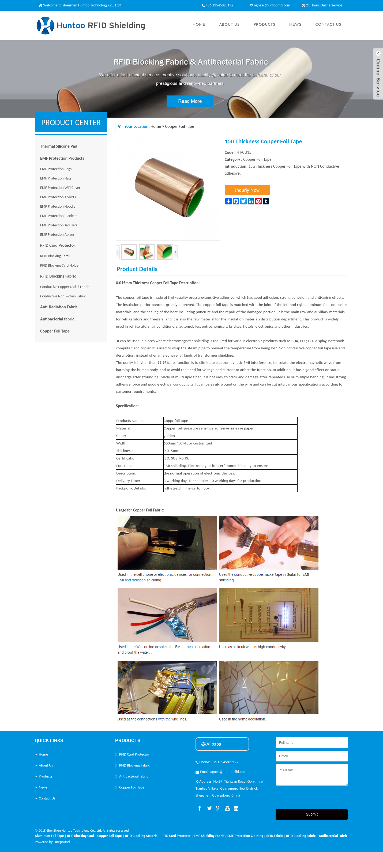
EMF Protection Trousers (58, 225)
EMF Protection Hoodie (58, 206)
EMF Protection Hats (55, 178)
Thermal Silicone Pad (58, 146)
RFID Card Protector (57, 245)
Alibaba (211, 744)
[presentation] (316, 798)
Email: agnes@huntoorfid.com (221, 771)
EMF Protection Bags (56, 169)
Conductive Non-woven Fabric (63, 296)
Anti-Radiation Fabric (58, 306)
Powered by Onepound (52, 842)
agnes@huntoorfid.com (272, 5)
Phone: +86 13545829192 (217, 762)
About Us (229, 25)
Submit (312, 814)
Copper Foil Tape (55, 331)
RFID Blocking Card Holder (60, 265)
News (295, 25)
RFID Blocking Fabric (58, 276)
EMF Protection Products (62, 158)
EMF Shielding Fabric (209, 836)
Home (199, 25)
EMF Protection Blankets (58, 216)
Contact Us (328, 25)
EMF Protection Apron (57, 234)
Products (264, 25)
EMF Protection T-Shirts (58, 197)
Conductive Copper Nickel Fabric (64, 287)
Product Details (137, 269)
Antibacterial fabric (57, 319)
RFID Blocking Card (54, 256)
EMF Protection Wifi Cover (60, 187)
